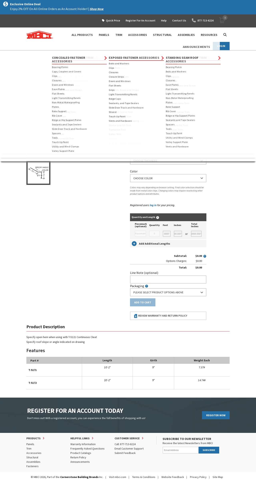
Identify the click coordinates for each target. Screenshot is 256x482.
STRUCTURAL (162, 35)
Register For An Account (140, 20)
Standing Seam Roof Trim (81, 54)
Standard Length (141, 98)
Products (43, 54)
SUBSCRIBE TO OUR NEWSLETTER (187, 439)
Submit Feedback (125, 453)
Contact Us (179, 20)
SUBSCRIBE (209, 450)
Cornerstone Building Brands (79, 477)
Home (29, 54)
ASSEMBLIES (186, 35)
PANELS (104, 35)
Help (164, 20)
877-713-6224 (202, 20)
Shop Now (97, 9)
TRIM (118, 35)
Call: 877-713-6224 (125, 444)
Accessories (33, 453)
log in (153, 205)
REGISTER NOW (215, 415)
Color (134, 171)
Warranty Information (83, 444)
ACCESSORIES (137, 35)
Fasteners (32, 466)
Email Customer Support (129, 448)
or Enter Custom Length (147, 120)
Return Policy (78, 457)
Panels (30, 444)
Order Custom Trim (145, 90)
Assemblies (33, 462)
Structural (32, 457)
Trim (57, 54)
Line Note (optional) (144, 273)
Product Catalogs (80, 453)
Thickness (137, 154)
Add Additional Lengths (151, 243)
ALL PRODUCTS (82, 35)
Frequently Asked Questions (87, 448)
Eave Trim (107, 54)
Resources (209, 35)
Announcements (80, 462)
